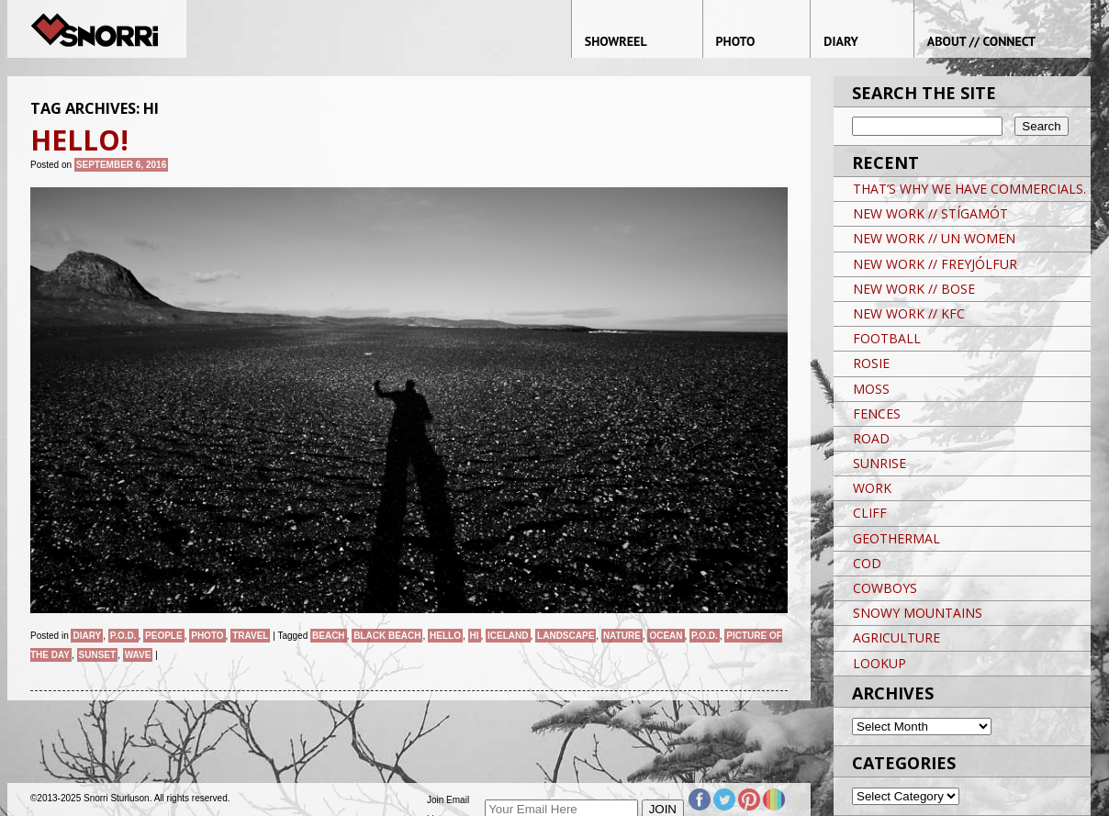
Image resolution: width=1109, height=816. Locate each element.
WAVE (138, 655)
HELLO (445, 636)
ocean (665, 636)
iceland (507, 636)
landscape (565, 636)
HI (474, 636)
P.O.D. (123, 636)
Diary (87, 636)
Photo (207, 636)
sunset (98, 655)
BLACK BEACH (386, 636)
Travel (250, 636)
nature (622, 636)
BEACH (328, 636)
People (164, 636)
